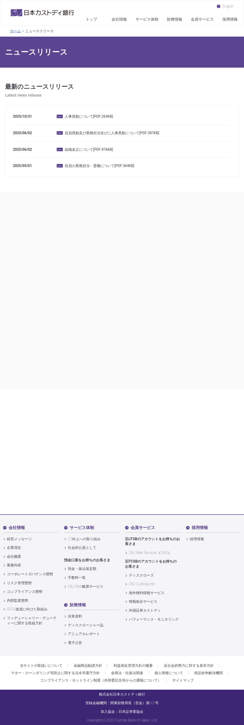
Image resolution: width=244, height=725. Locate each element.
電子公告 (75, 643)
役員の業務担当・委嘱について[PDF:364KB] (99, 166)
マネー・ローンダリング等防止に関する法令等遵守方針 (55, 673)
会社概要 (14, 556)
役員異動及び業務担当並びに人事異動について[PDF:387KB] (112, 133)
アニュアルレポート (84, 634)
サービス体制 (146, 19)
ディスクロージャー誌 (85, 625)
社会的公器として (82, 548)
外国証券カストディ (145, 610)
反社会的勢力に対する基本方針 (189, 665)
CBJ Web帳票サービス (85, 586)
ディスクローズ (141, 575)
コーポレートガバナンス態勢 (30, 574)
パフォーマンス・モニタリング (154, 619)
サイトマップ (183, 680)
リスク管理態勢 (19, 583)
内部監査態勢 (17, 600)
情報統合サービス (143, 601)
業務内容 (14, 565)
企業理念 (14, 548)
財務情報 (174, 19)
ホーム (15, 31)
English (228, 6)
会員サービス (202, 19)
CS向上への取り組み (84, 539)
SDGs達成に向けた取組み (27, 609)
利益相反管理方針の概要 (133, 665)
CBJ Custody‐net (142, 584)
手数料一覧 (77, 578)
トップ (91, 19)
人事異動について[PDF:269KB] (89, 116)
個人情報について (169, 673)
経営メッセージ (19, 539)
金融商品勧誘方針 (88, 665)
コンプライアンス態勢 (24, 592)
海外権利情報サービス (146, 593)
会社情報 (119, 19)
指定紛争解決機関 (208, 673)
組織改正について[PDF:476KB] (89, 149)
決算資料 (75, 616)
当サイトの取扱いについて (41, 665)
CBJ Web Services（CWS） (150, 553)
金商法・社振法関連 (127, 673)
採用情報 (230, 19)
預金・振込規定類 (82, 569)
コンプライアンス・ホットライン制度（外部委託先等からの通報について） (100, 680)
